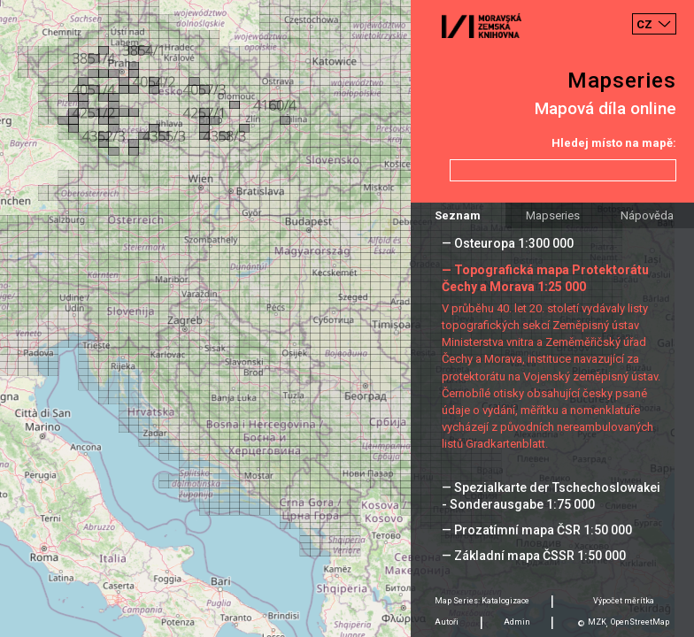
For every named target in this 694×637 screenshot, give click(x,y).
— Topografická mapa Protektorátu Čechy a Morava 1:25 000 (545, 278)
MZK (597, 622)
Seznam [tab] (458, 215)
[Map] (347, 318)
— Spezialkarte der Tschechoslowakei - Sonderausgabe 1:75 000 (551, 495)
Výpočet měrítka (623, 600)
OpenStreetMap (640, 622)
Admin (517, 622)
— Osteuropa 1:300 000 (508, 243)
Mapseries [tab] (553, 215)
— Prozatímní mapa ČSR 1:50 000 (537, 530)
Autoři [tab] (447, 622)
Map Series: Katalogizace (482, 600)
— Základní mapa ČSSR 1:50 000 (534, 556)
